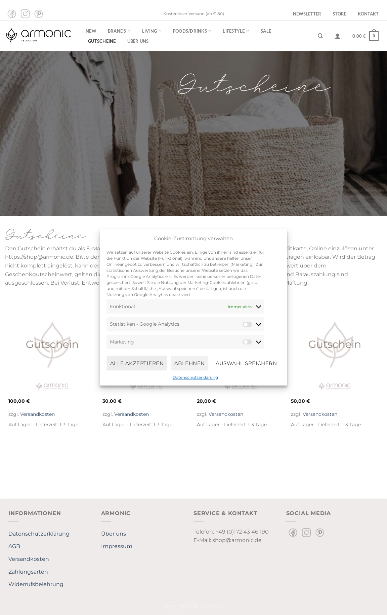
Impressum (116, 546)
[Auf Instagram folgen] (25, 14)
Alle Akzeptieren (137, 363)
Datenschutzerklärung (195, 377)
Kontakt (368, 13)
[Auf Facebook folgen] (12, 14)
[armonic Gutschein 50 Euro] (335, 352)
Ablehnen (189, 363)
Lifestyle (236, 31)
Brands (119, 31)
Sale (266, 31)
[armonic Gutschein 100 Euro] (52, 352)
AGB (14, 546)
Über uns (138, 41)
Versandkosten (37, 414)
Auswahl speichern (246, 363)
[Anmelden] (337, 36)
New (91, 31)
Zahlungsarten (28, 572)
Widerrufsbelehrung (35, 584)
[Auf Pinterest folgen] (39, 14)
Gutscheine (102, 41)
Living (152, 31)
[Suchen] (320, 36)
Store (339, 13)
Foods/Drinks (192, 31)
